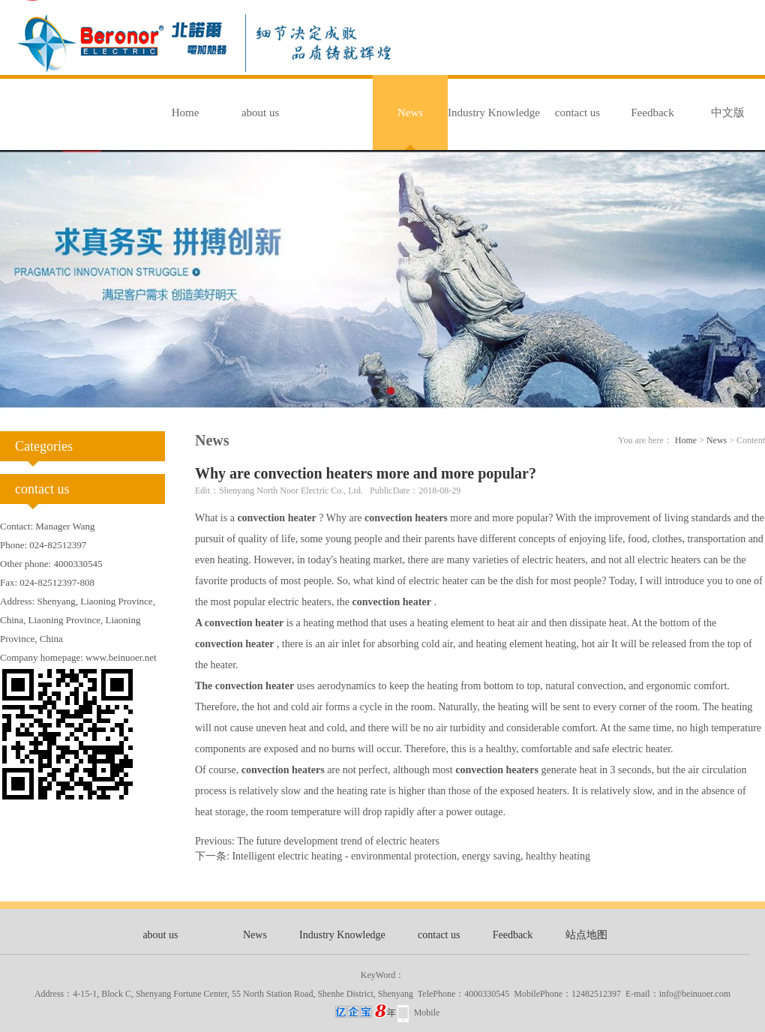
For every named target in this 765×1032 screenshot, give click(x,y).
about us (260, 112)
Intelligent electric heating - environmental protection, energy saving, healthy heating (411, 856)
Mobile (427, 1012)
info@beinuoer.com (694, 993)
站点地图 (587, 934)
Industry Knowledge (494, 112)
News (410, 112)
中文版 (728, 112)
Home (186, 112)
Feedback (652, 112)
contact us (577, 112)
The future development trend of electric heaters (338, 841)
